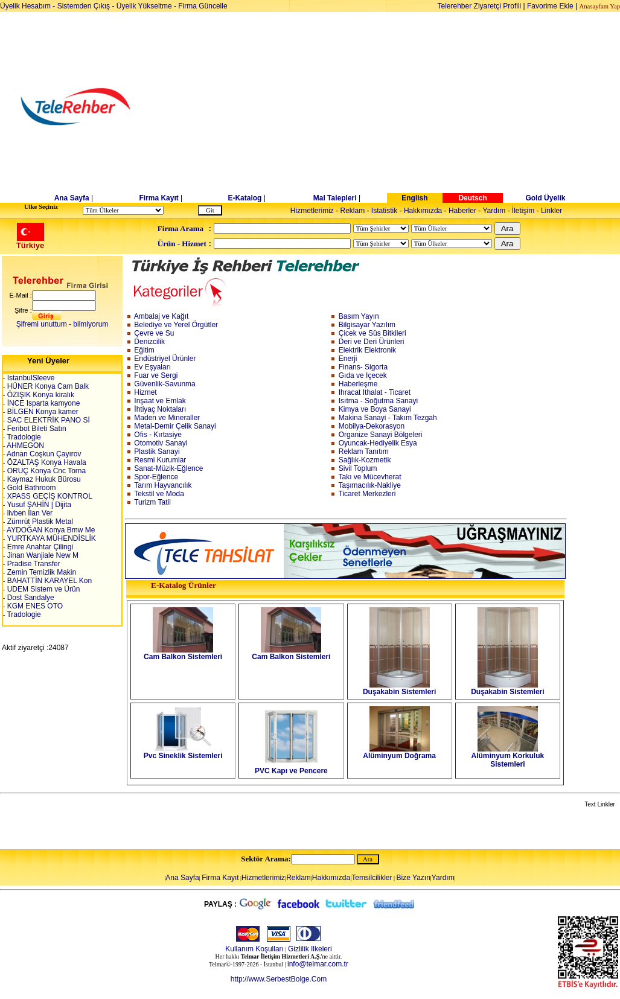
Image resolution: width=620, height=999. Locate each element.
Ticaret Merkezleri (367, 494)
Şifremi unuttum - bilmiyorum (62, 324)
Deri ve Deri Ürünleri (371, 341)
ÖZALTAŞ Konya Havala (45, 462)
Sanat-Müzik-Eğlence (168, 468)
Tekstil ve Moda (159, 494)
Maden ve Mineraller (167, 417)
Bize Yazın (413, 877)
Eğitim (144, 350)
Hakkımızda (423, 210)
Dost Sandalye (29, 597)
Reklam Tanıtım (364, 451)
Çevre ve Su (154, 333)
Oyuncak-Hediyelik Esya (378, 443)
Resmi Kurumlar (160, 460)
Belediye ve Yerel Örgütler (176, 325)
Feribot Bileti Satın (35, 428)
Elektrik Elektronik (367, 350)
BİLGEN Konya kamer (41, 411)
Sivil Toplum (358, 468)
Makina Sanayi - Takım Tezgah (388, 417)
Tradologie (22, 437)
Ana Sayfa (71, 198)
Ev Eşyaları (152, 367)
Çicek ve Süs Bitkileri (372, 333)
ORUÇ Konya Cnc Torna (45, 471)
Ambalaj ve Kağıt (161, 316)
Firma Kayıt (158, 198)
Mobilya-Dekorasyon (371, 426)
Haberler (462, 210)
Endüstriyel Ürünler (165, 358)
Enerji (348, 358)
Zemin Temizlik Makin (40, 572)
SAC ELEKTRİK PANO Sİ (47, 420)
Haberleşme (358, 384)
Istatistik (384, 210)
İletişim (523, 210)
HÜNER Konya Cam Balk (47, 386)
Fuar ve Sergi (155, 375)
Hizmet (145, 392)
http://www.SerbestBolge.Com (279, 979)
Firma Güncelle (202, 6)
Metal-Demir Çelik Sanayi (175, 426)
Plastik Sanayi (156, 451)
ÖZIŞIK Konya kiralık (39, 395)
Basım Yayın (359, 316)
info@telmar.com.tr (317, 964)
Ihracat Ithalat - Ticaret (375, 392)
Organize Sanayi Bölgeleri (381, 434)
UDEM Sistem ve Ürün (42, 589)
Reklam (352, 210)
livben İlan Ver (29, 513)
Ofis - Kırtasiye (158, 434)
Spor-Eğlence (156, 477)
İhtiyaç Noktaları (160, 409)
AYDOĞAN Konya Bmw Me (50, 530)
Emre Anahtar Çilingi (39, 547)
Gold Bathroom (30, 488)
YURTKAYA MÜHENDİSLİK (50, 538)
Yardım (493, 210)
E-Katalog (244, 198)
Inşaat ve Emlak (159, 401)
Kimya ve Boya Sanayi (375, 409)
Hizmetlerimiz (312, 210)
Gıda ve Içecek (363, 375)
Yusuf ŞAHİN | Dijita (38, 504)
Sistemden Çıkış (83, 6)
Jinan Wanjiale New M (41, 555)
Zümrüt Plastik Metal (39, 521)
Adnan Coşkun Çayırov (43, 454)
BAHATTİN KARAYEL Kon (48, 580)
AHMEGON (24, 445)
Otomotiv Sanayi (160, 443)
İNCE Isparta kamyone (42, 403)
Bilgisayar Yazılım (367, 325)
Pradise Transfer (32, 564)
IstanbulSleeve (29, 378)
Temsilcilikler (371, 877)
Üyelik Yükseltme (144, 6)
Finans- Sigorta (363, 367)
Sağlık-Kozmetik (365, 460)
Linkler (551, 210)
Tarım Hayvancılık (162, 485)
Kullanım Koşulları (254, 949)
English (414, 198)
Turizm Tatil (152, 502)
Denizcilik (149, 341)
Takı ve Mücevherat (370, 477)
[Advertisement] (403, 106)
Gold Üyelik (545, 198)
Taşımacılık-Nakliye (370, 485)
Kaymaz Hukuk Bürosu (42, 479)
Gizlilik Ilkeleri (310, 949)
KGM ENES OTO (34, 606)
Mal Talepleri (335, 198)
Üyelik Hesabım (25, 6)
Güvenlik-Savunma (164, 384)
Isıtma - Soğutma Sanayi (378, 401)
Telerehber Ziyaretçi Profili (480, 6)
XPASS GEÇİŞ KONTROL (48, 496)
